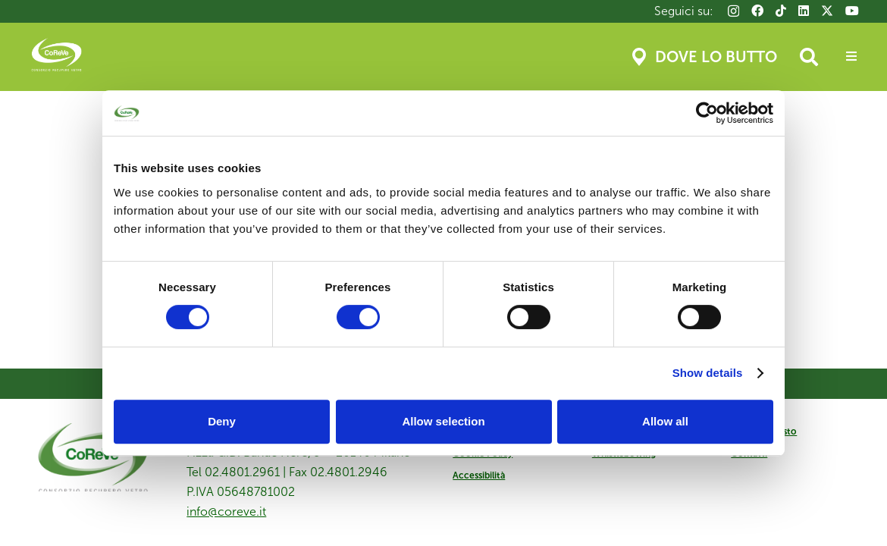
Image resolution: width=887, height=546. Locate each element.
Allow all (665, 421)
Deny (222, 421)
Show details (707, 372)
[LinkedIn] (803, 11)
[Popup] (851, 57)
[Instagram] (733, 11)
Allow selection (443, 421)
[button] (809, 57)
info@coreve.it (226, 511)
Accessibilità (479, 475)
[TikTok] (781, 11)
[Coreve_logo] (56, 57)
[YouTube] (852, 11)
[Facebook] (757, 11)
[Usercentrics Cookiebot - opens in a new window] (707, 113)
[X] (827, 11)
